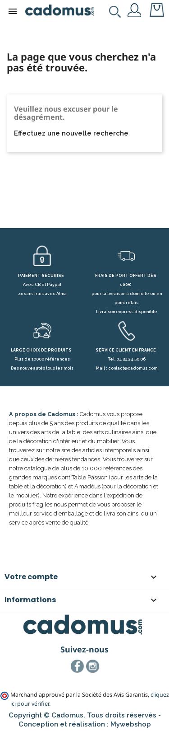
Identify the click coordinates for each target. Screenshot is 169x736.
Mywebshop (130, 724)
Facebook (77, 666)
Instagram (92, 666)
